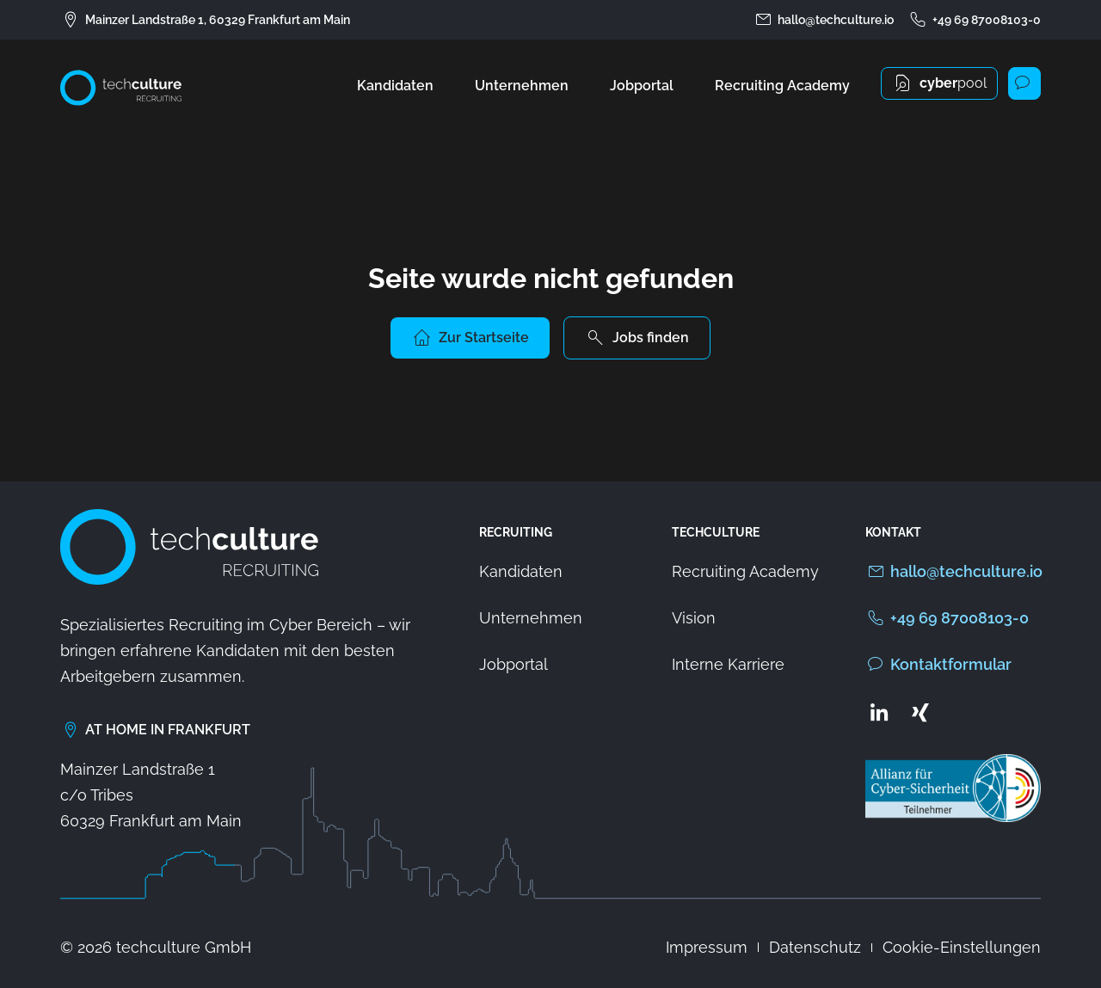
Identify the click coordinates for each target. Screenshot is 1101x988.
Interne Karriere (728, 664)
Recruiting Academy (782, 85)
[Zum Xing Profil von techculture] (920, 712)
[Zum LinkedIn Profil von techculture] (879, 712)
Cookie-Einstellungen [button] (962, 947)
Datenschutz (815, 947)
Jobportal (642, 85)
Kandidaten (395, 85)
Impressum (706, 947)
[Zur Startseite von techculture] (120, 87)
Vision (694, 618)
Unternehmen (522, 85)
